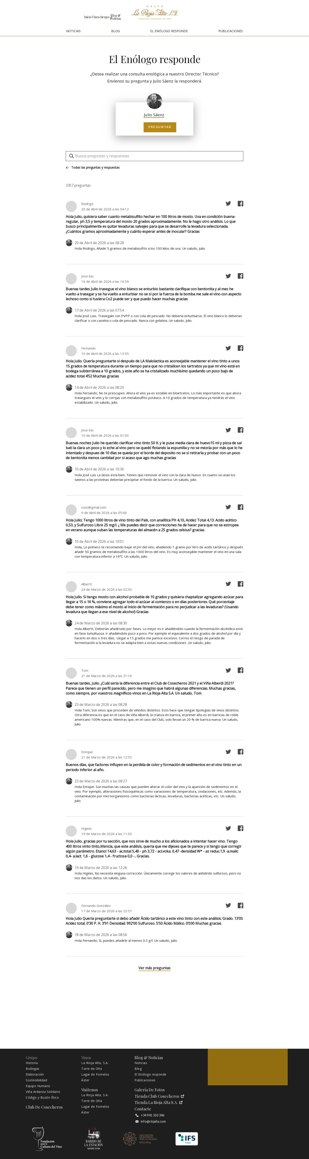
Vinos (43, 14)
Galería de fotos (203, 14)
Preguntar (154, 127)
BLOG (115, 31)
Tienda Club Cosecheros (159, 1096)
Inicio (16, 14)
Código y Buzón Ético (42, 1097)
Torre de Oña (91, 1068)
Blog (138, 1068)
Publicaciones (145, 1080)
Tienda (257, 14)
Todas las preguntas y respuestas (93, 167)
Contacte (143, 1109)
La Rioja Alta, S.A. (95, 1063)
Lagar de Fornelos (95, 1074)
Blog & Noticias (103, 14)
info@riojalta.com (150, 1121)
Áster (85, 1080)
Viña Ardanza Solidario (43, 1092)
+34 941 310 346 (149, 1115)
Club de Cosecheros (232, 14)
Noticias (141, 1063)
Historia (32, 1063)
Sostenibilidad (36, 1080)
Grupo (70, 14)
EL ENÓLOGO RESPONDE (169, 31)
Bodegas (33, 1068)
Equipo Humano (38, 1086)
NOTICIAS (73, 31)
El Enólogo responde (150, 1074)
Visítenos (283, 13)
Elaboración (35, 1074)
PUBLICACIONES (230, 31)
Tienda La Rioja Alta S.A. (158, 1102)
